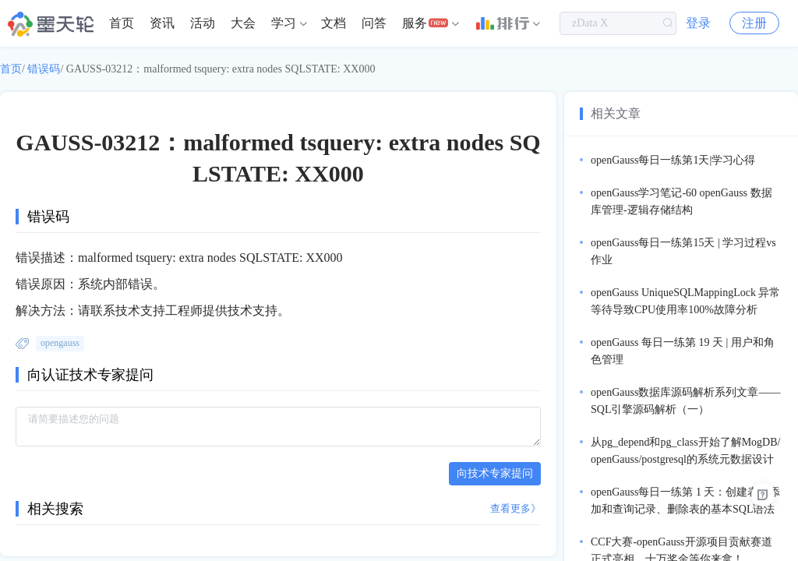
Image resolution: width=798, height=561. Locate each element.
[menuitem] (121, 23)
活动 (202, 23)
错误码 (43, 69)
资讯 (162, 23)
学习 (283, 23)
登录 (698, 23)
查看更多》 (515, 508)
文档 (333, 23)
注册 (754, 23)
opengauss (60, 342)
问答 (374, 23)
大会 (243, 23)
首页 (121, 23)
